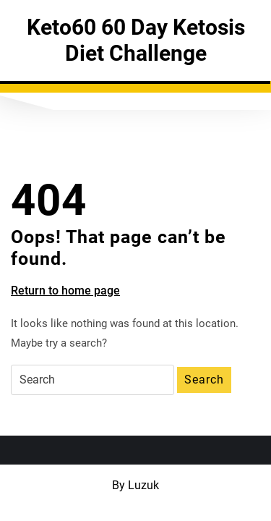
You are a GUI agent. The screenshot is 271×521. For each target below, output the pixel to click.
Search (204, 379)
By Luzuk (135, 485)
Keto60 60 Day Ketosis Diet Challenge (136, 40)
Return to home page (65, 291)
